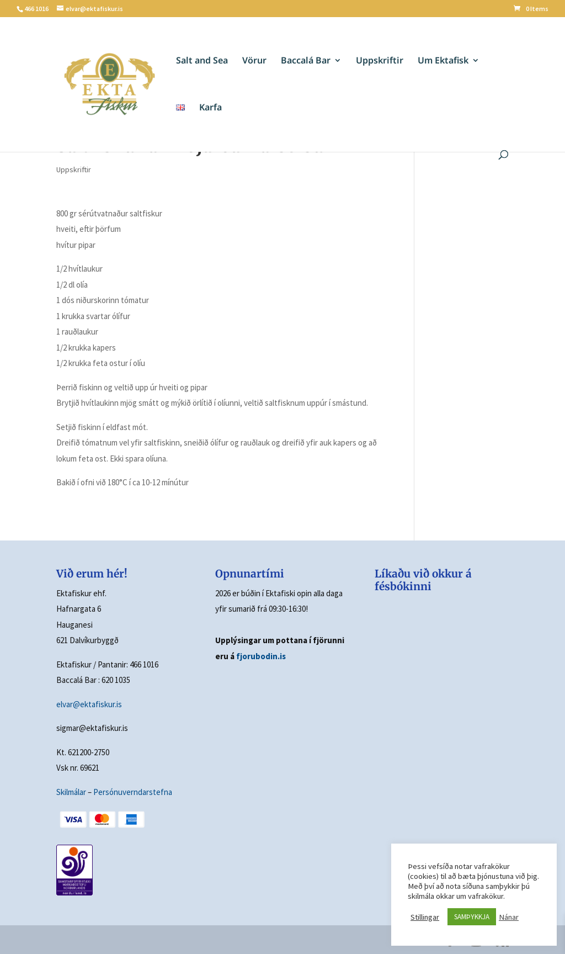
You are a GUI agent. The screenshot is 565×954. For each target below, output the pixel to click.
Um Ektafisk (443, 61)
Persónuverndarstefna (132, 792)
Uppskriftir (379, 61)
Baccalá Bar (306, 61)
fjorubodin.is (261, 656)
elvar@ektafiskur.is (89, 704)
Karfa (210, 108)
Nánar (509, 917)
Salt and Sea (202, 61)
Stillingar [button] (425, 917)
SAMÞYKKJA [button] (471, 916)
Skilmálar (71, 792)
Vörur (254, 61)
